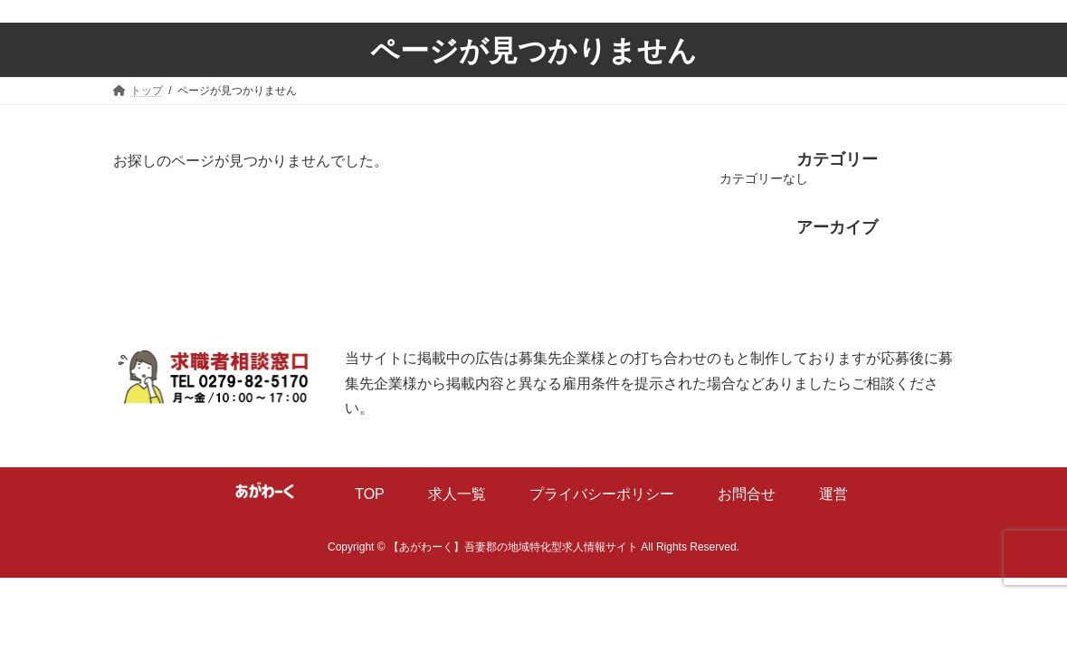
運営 (833, 494)
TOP (370, 494)
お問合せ (747, 494)
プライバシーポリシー (601, 494)
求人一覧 (457, 494)
